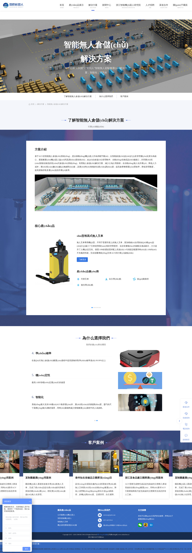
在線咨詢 (186, 415)
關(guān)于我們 (23, 518)
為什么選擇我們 (106, 96)
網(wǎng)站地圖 (23, 528)
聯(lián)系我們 (22, 525)
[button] (92, 307)
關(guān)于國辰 (180, 5)
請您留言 (186, 437)
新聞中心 (106, 5)
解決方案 (93, 5)
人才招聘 (150, 5)
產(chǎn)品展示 (76, 5)
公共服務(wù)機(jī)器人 (66, 515)
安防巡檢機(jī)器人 (65, 518)
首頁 (62, 5)
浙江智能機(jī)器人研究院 (128, 5)
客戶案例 (124, 96)
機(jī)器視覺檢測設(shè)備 (67, 525)
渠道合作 (163, 5)
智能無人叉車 (63, 522)
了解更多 (82, 259)
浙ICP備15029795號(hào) (96, 537)
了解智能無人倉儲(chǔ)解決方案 (78, 96)
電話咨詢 (186, 426)
